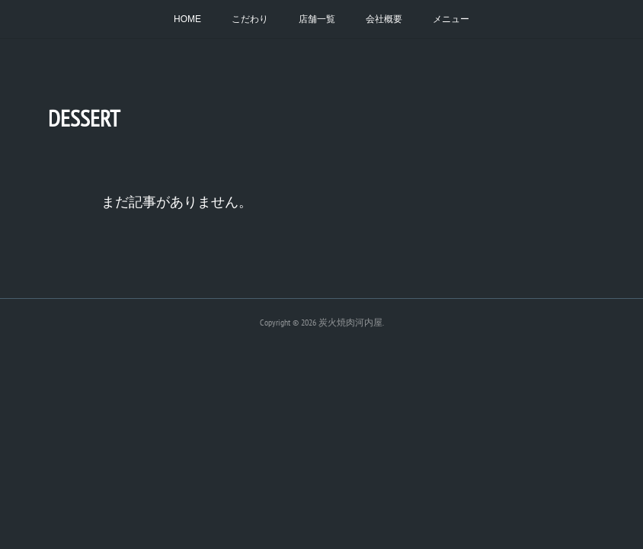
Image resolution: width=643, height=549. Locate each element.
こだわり (250, 19)
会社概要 (384, 19)
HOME (187, 19)
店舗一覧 (317, 19)
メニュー (451, 19)
